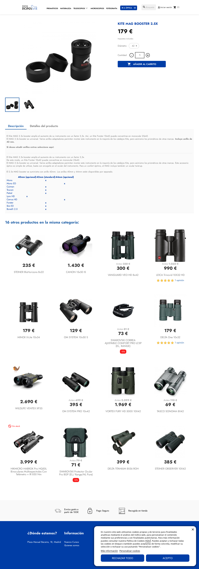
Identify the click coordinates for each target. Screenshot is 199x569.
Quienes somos (71, 545)
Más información (109, 550)
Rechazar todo (122, 558)
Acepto (168, 558)
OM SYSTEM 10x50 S (76, 337)
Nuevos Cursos (71, 542)
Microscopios (97, 8)
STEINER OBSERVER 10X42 (170, 469)
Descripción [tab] (16, 126)
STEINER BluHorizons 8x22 (29, 272)
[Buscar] (148, 7)
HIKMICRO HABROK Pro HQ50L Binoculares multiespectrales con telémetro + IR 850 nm (29, 471)
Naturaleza (65, 8)
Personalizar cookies (129, 550)
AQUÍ (148, 540)
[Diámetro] (134, 46)
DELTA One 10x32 (170, 337)
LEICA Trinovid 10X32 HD (170, 275)
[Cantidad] (139, 55)
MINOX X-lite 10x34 (28, 337)
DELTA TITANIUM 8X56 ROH (123, 469)
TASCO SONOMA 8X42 (170, 411)
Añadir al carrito (141, 64)
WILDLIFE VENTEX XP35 (28, 408)
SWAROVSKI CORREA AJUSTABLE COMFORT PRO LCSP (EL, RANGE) (123, 343)
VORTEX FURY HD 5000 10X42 (123, 411)
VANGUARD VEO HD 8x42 (123, 275)
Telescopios (79, 8)
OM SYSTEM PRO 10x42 (76, 411)
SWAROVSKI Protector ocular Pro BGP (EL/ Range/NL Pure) (76, 473)
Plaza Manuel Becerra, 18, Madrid (44, 542)
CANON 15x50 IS (76, 272)
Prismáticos (52, 8)
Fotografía (111, 8)
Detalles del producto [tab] (44, 126)
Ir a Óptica (127, 8)
